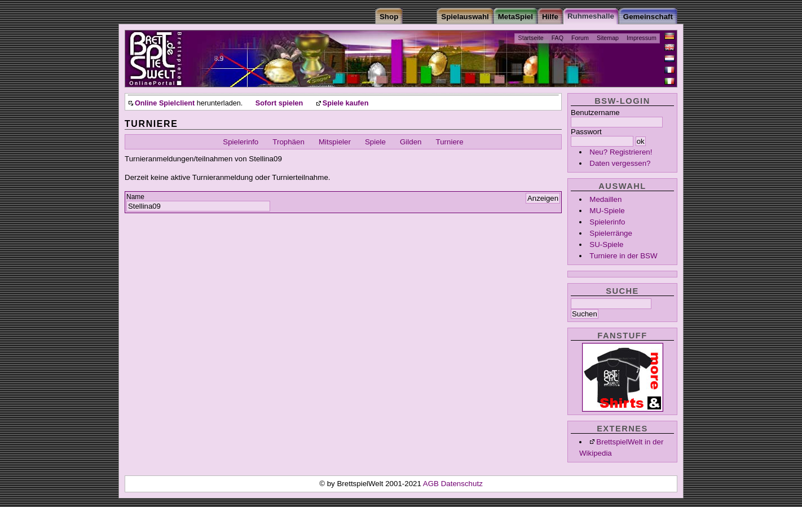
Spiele (375, 142)
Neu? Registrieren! (620, 152)
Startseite (531, 37)
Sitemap (608, 37)
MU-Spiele (606, 210)
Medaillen (605, 199)
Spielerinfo (607, 222)
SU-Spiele (606, 244)
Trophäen (288, 142)
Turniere (450, 142)
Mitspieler (335, 142)
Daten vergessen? (619, 163)
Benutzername (595, 112)
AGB (432, 483)
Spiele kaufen (346, 103)
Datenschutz (462, 483)
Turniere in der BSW (623, 256)
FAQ (557, 37)
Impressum (641, 37)
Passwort (586, 131)
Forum (580, 37)
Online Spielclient (165, 103)
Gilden (411, 142)
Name (135, 197)
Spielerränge (610, 233)
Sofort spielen (279, 103)
